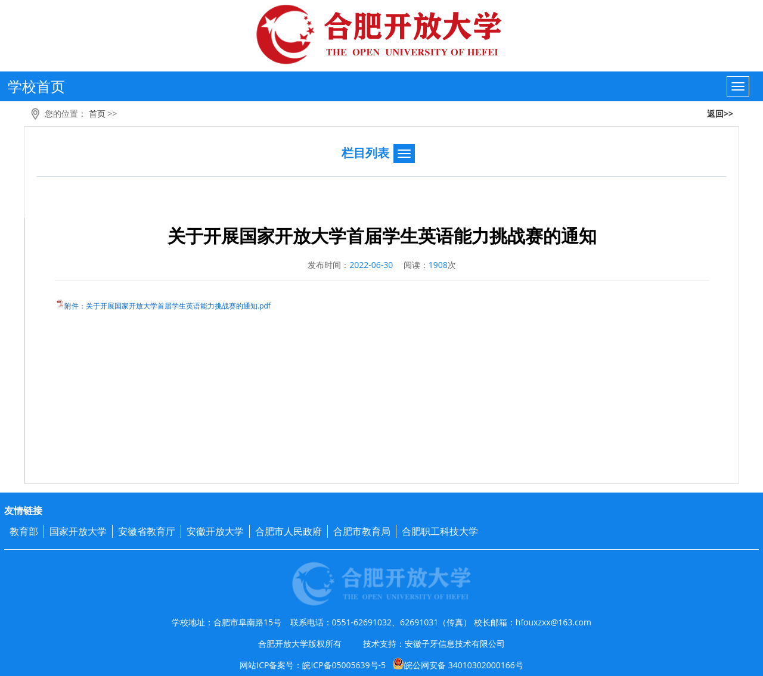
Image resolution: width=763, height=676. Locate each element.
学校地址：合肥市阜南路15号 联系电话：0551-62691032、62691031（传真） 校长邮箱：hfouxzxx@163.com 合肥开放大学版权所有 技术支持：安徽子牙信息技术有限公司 (381, 632)
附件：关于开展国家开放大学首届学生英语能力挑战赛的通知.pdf (167, 306)
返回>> (720, 113)
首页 (97, 113)
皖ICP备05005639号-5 (344, 665)
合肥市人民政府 (288, 531)
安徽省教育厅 (146, 531)
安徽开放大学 (215, 531)
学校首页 (36, 86)
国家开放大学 (78, 531)
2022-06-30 (371, 264)
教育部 (24, 531)
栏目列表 (365, 153)
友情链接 (23, 510)
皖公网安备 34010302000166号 (457, 664)
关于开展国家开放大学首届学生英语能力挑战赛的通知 (382, 235)
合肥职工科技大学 (440, 531)
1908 (438, 264)
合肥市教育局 (361, 531)
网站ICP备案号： (381, 665)
